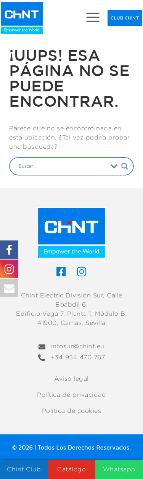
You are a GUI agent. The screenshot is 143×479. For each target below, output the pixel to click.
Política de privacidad (71, 394)
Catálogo (71, 469)
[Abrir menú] (93, 18)
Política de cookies (71, 411)
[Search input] (63, 166)
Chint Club (24, 469)
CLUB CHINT (125, 17)
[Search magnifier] (124, 166)
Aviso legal (71, 378)
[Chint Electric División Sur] (22, 18)
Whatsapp (119, 469)
